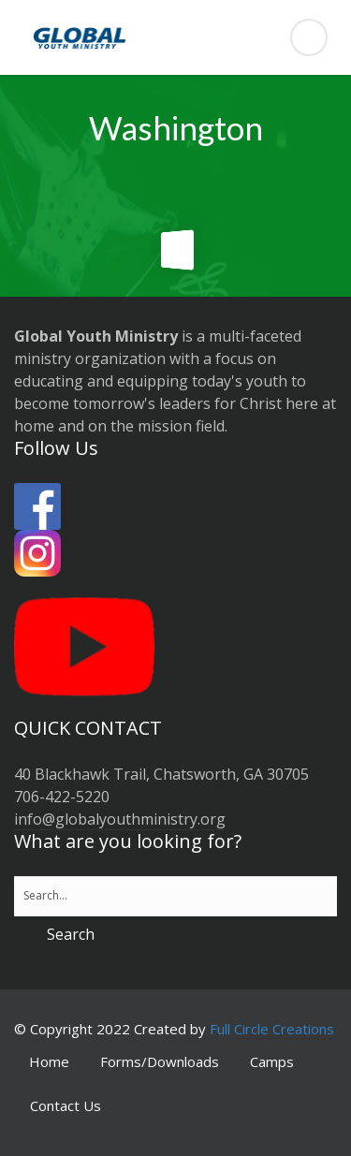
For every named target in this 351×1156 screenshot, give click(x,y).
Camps (272, 1061)
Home (49, 1061)
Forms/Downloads (159, 1061)
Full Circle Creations (272, 1028)
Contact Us (65, 1105)
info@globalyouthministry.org (120, 819)
